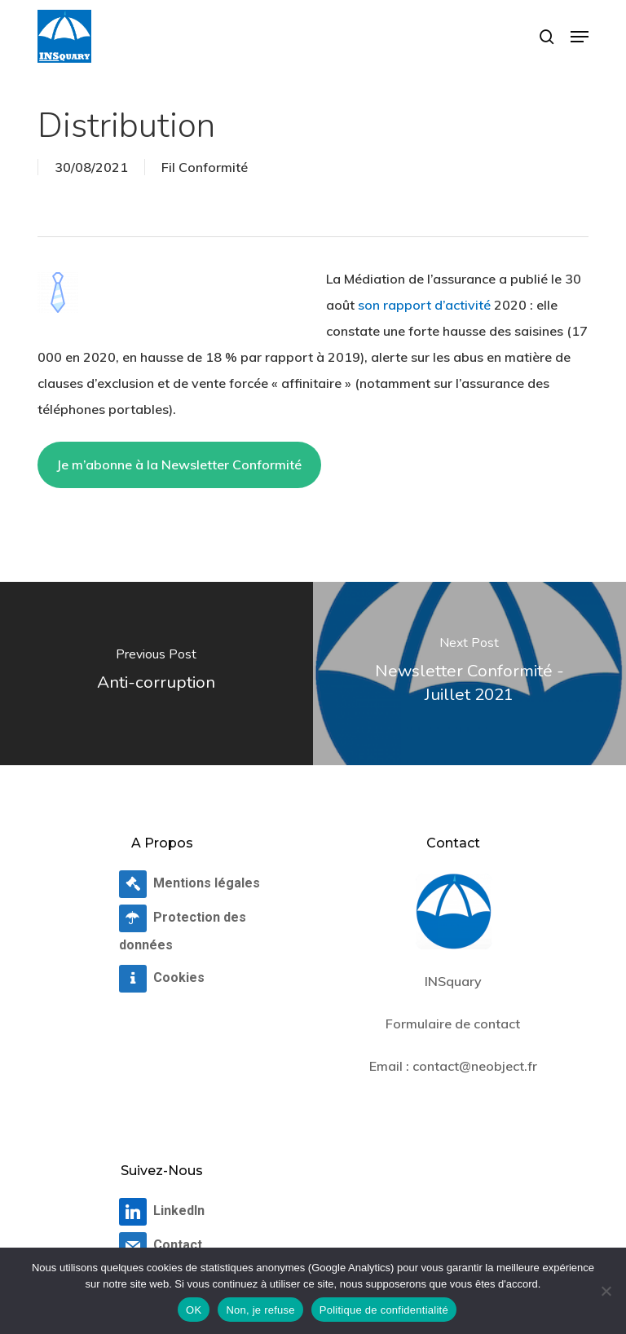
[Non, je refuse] (605, 1291)
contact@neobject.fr (474, 1066)
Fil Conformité (204, 167)
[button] (580, 37)
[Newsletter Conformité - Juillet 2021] (469, 673)
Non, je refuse (260, 1310)
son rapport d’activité (424, 305)
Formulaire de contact (453, 1023)
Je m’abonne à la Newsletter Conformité (179, 464)
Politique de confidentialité (384, 1310)
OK (193, 1310)
